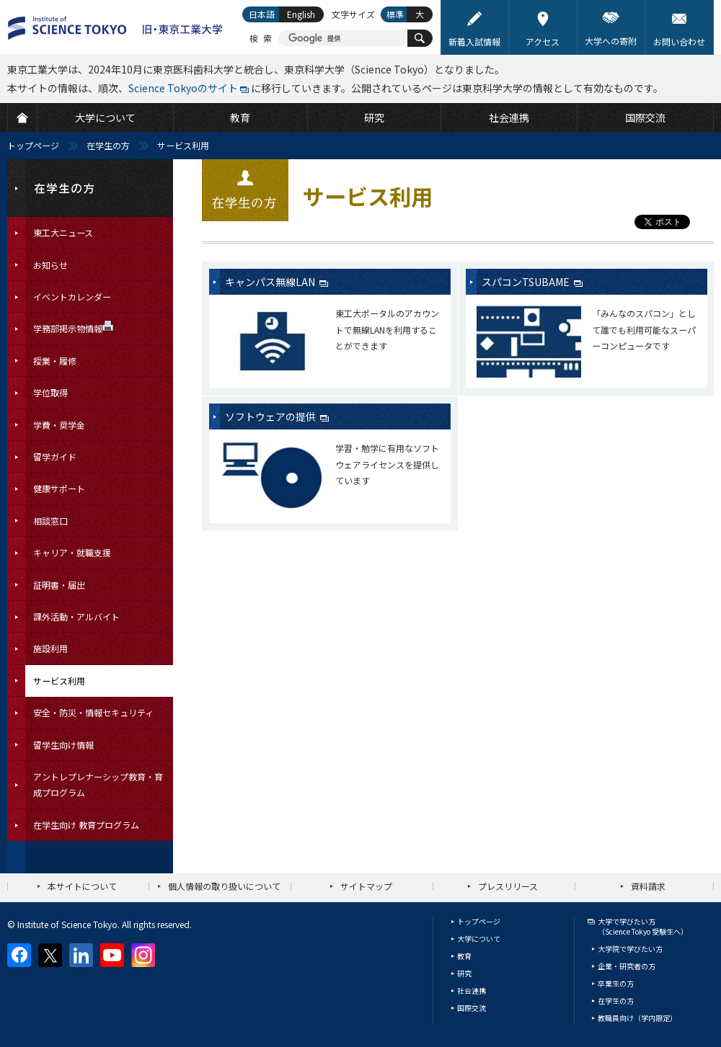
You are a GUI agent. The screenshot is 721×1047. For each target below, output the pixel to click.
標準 (395, 14)
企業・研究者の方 (626, 966)
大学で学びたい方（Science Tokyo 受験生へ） (643, 926)
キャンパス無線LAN (271, 282)
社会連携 (471, 990)
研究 (464, 973)
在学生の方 (108, 145)
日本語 (262, 14)
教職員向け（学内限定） (637, 1017)
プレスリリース (508, 886)
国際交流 (471, 1007)
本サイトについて (82, 886)
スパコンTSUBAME (527, 282)
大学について (478, 938)
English (301, 14)
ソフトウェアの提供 (271, 416)
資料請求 (648, 886)
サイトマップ (366, 886)
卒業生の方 (616, 983)
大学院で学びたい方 (630, 948)
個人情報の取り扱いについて (224, 886)
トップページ (33, 145)
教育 (464, 955)
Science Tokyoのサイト (183, 88)
